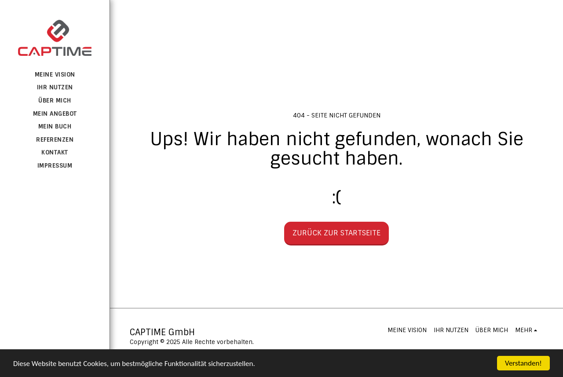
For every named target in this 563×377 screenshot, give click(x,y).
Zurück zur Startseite (336, 233)
